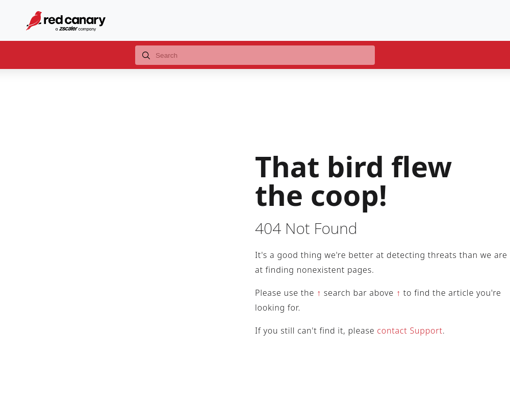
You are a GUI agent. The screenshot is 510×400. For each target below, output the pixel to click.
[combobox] (255, 55)
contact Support (409, 330)
